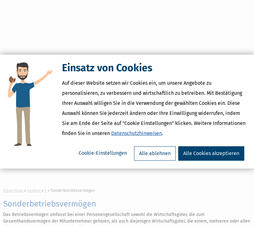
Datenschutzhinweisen (136, 135)
